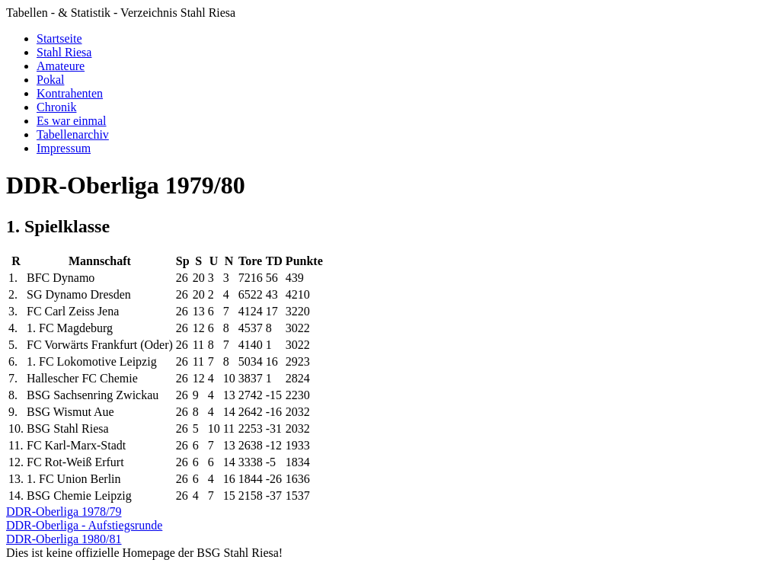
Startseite (59, 38)
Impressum (64, 148)
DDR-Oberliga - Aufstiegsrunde (84, 525)
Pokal (50, 79)
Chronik (56, 107)
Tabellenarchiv (73, 134)
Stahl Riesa (64, 52)
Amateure (61, 65)
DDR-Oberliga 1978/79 (64, 511)
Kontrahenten (70, 93)
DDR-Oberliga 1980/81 (64, 538)
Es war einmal (72, 120)
